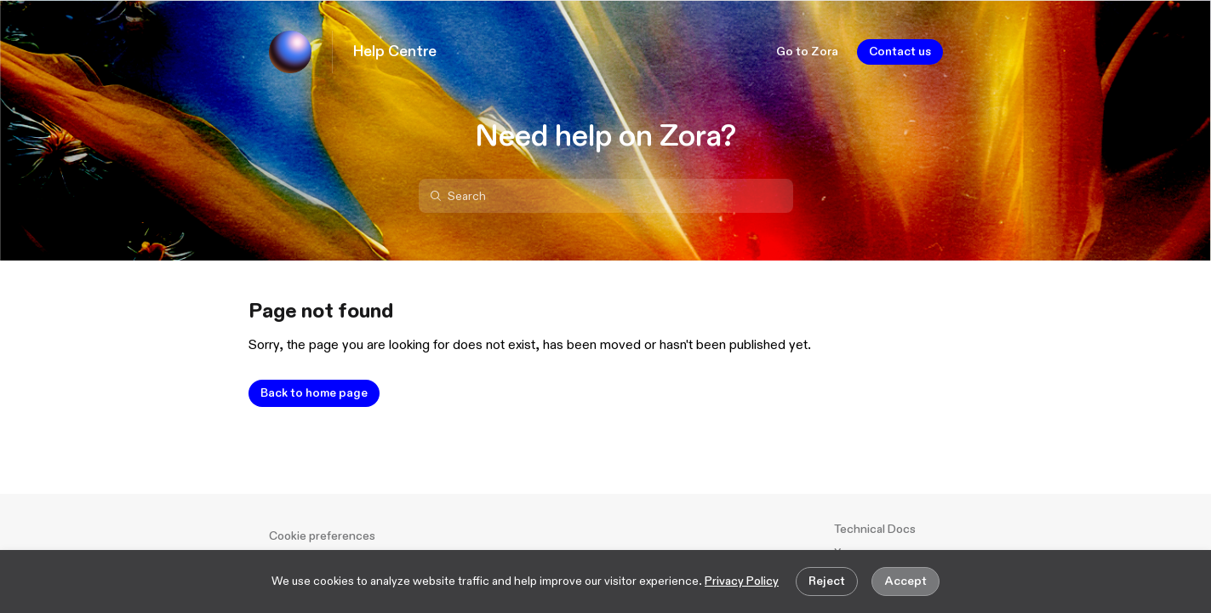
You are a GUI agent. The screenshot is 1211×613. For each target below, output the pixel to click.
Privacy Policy (742, 581)
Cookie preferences (322, 536)
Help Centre (395, 52)
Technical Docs (875, 529)
